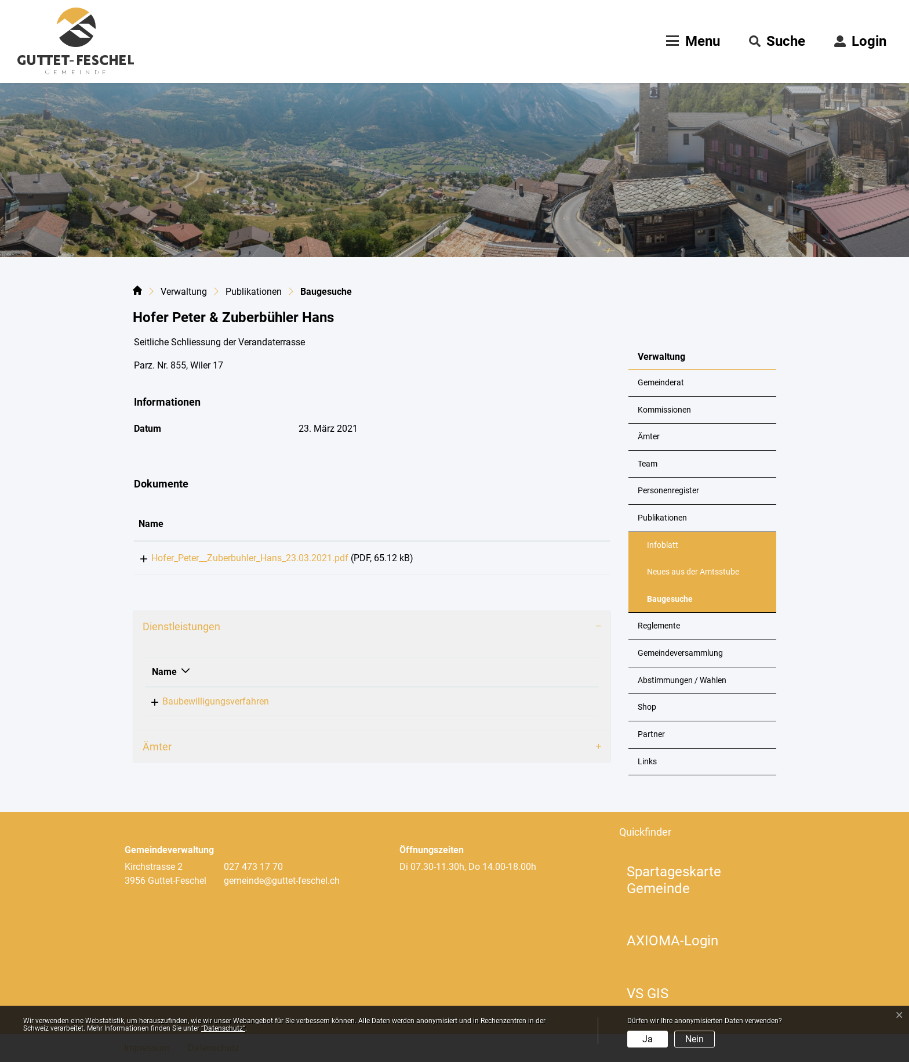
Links (647, 762)
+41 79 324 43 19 (504, 705)
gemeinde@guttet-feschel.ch (282, 880)
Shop (647, 707)
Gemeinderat (661, 383)
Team (647, 464)
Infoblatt (662, 545)
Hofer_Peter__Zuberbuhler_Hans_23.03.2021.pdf (237, 557)
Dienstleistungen (181, 630)
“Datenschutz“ (223, 1028)
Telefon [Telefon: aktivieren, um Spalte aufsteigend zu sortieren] (484, 675)
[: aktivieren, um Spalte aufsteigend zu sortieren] (569, 524)
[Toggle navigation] (691, 41)
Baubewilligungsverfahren (205, 705)
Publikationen (662, 518)
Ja (647, 1039)
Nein (694, 1039)
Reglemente (659, 626)
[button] (777, 41)
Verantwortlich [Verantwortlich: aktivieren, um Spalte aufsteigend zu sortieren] (376, 675)
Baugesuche (675, 603)
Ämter (649, 437)
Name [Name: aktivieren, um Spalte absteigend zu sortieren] (164, 675)
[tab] (371, 630)
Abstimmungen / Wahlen (682, 680)
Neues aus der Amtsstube (693, 572)
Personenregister (668, 491)
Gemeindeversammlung (680, 653)
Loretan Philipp (377, 705)
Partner (651, 734)
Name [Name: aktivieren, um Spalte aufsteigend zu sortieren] (151, 523)
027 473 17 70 (253, 866)
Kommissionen (664, 410)
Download (569, 560)
